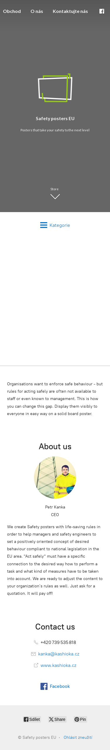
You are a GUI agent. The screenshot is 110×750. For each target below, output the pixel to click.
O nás (37, 11)
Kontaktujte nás (70, 11)
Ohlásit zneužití (78, 737)
